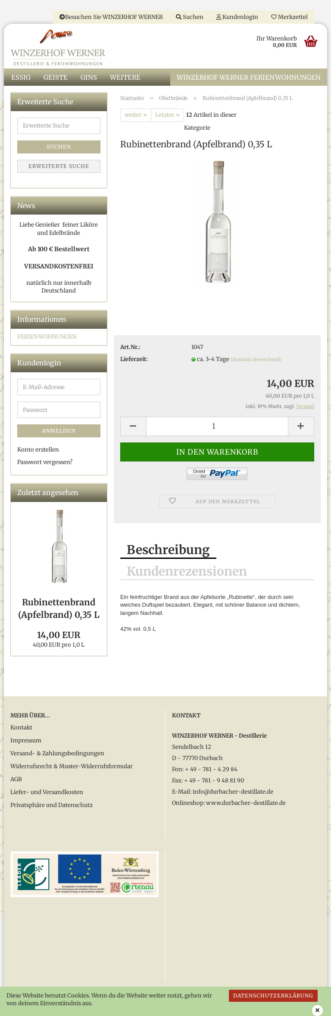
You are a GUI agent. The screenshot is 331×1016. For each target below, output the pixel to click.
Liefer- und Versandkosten (46, 793)
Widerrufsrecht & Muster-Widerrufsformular (71, 767)
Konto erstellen (38, 450)
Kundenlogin (237, 17)
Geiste (56, 78)
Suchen (189, 17)
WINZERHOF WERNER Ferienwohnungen (249, 78)
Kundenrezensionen (187, 572)
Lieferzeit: (134, 360)
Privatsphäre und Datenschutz (51, 806)
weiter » (136, 115)
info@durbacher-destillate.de (233, 792)
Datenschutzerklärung (273, 995)
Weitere (125, 78)
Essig (21, 78)
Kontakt (21, 728)
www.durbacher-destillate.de (246, 803)
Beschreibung (168, 550)
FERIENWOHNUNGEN (47, 337)
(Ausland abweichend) (256, 360)
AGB (16, 780)
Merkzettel (289, 17)
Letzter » (167, 115)
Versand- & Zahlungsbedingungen (57, 754)
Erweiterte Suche (58, 166)
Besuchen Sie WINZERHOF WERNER (111, 17)
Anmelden (58, 431)
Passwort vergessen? (44, 462)
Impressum (25, 741)
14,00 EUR (58, 635)
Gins (89, 78)
